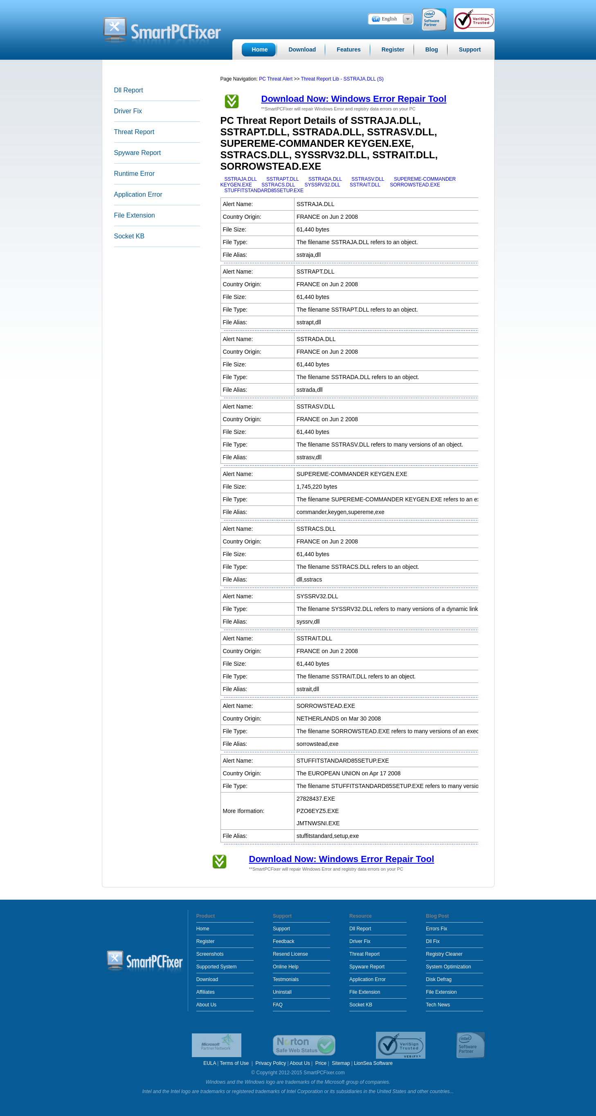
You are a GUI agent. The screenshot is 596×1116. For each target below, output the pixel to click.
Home (202, 929)
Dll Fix (432, 941)
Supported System (216, 967)
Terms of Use (235, 1063)
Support (281, 929)
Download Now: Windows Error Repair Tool (354, 99)
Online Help (286, 967)
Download (207, 979)
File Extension (134, 215)
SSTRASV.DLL (367, 179)
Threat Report (134, 131)
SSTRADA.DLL (325, 179)
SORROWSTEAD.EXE (415, 185)
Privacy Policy (271, 1063)
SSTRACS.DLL (278, 185)
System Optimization (448, 967)
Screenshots (210, 954)
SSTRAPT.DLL (282, 179)
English (389, 19)
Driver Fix (128, 111)
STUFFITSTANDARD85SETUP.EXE (264, 190)
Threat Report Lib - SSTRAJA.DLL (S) (342, 79)
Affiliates (205, 992)
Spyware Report (137, 152)
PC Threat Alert (275, 79)
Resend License (290, 954)
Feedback (284, 941)
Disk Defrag (439, 979)
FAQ (278, 1005)
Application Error (138, 194)
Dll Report (128, 90)
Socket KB (129, 236)
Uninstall (282, 992)
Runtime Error (134, 173)
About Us (206, 1005)
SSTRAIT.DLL (365, 185)
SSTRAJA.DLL (241, 179)
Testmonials (286, 979)
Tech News (438, 1005)
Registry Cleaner (444, 954)
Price (320, 1063)
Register (205, 941)
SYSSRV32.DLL (322, 185)
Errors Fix (436, 929)
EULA (209, 1063)
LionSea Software (373, 1063)
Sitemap (341, 1063)
